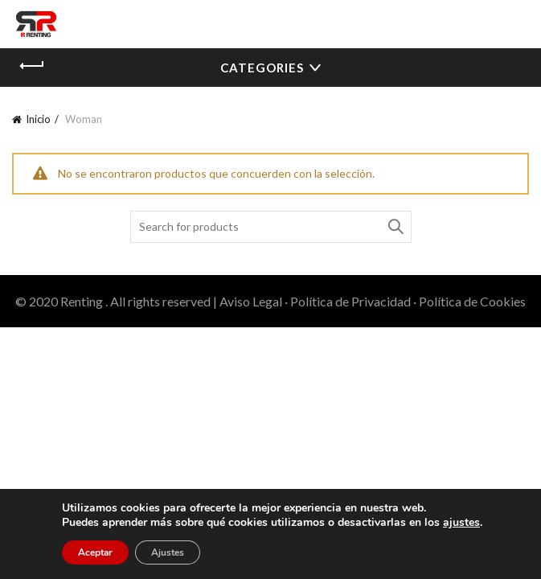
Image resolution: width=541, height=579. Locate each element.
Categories (262, 67)
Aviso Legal (250, 301)
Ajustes (167, 552)
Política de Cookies (472, 301)
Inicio (38, 119)
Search (395, 227)
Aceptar (95, 552)
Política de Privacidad (350, 301)
